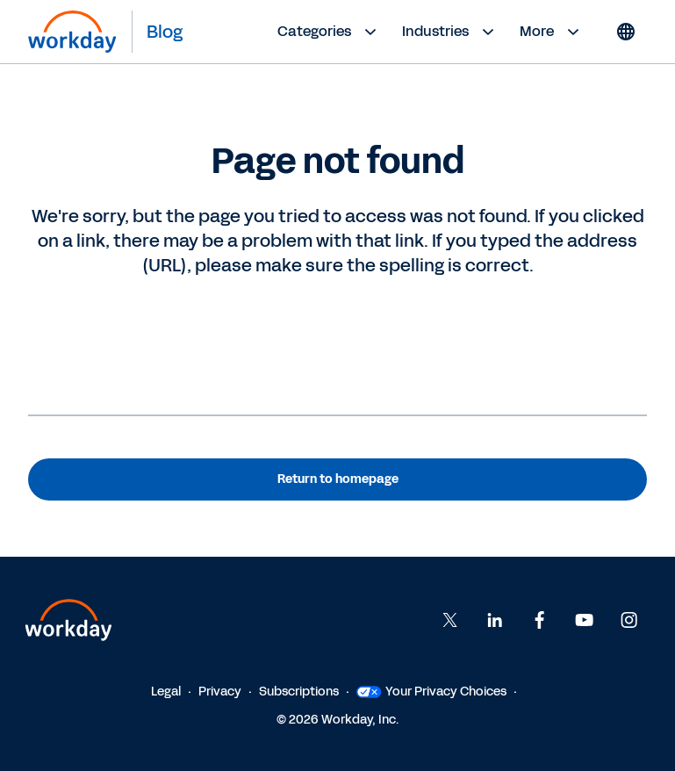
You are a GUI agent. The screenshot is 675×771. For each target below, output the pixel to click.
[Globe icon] (626, 32)
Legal (166, 691)
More (552, 31)
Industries (450, 31)
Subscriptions (299, 691)
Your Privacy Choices (431, 691)
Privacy (219, 691)
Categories (329, 31)
